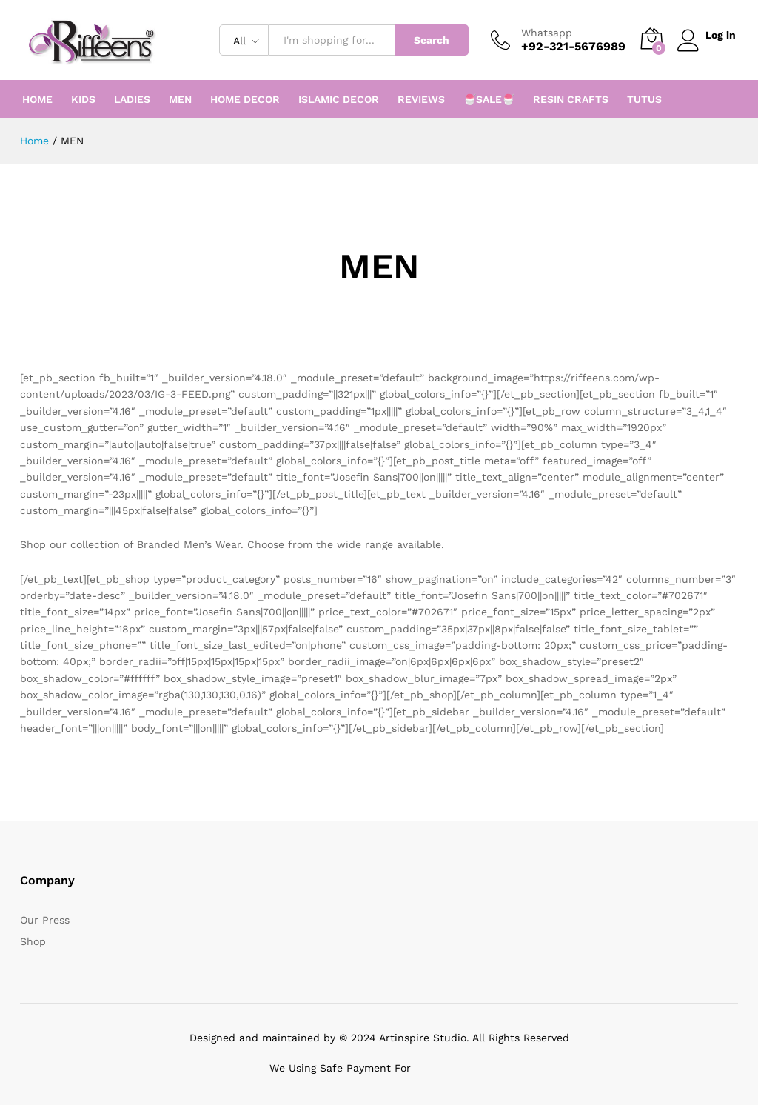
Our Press (45, 920)
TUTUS (644, 99)
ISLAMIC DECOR (338, 99)
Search (428, 40)
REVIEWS (421, 99)
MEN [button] (180, 99)
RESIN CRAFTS (570, 99)
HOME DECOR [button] (245, 99)
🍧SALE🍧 (488, 99)
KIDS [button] (83, 99)
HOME (37, 99)
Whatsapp (543, 33)
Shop (33, 941)
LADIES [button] (132, 99)
